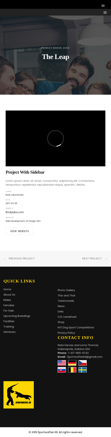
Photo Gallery (66, 290)
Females (8, 305)
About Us (9, 294)
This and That (66, 295)
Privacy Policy (66, 333)
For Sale (8, 310)
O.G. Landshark (67, 317)
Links (61, 311)
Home (7, 289)
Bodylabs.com (15, 212)
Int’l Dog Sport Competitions (76, 327)
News (61, 306)
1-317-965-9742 (78, 353)
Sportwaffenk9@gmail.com (84, 357)
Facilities (8, 321)
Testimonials (66, 301)
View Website (19, 231)
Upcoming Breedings (16, 316)
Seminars (9, 332)
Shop (61, 322)
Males (7, 300)
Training (8, 326)
